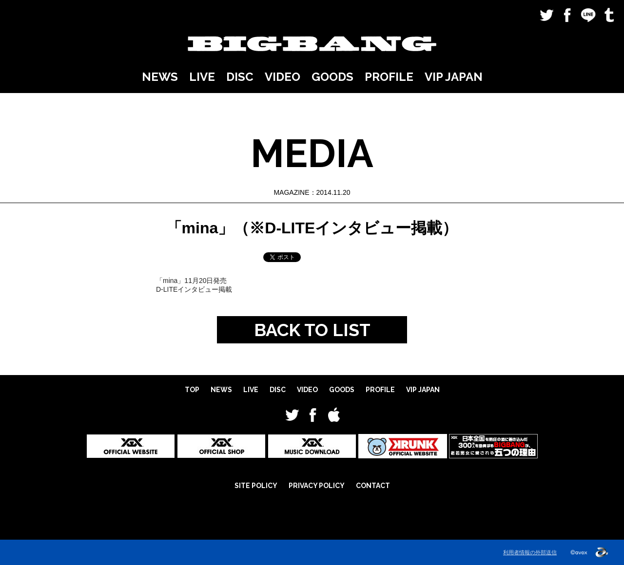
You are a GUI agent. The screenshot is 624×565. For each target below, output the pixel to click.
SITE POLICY (255, 486)
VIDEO (282, 77)
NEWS (160, 77)
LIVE (202, 77)
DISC (240, 77)
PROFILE (389, 77)
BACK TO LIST (312, 330)
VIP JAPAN (454, 77)
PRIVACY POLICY (317, 486)
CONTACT (373, 486)
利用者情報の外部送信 (530, 552)
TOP (192, 390)
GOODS (332, 77)
